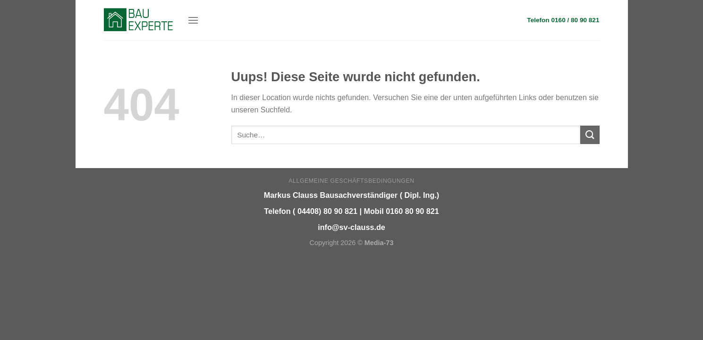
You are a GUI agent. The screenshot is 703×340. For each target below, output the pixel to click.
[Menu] (193, 20)
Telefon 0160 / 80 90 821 (563, 20)
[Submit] (589, 135)
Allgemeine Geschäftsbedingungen (351, 181)
